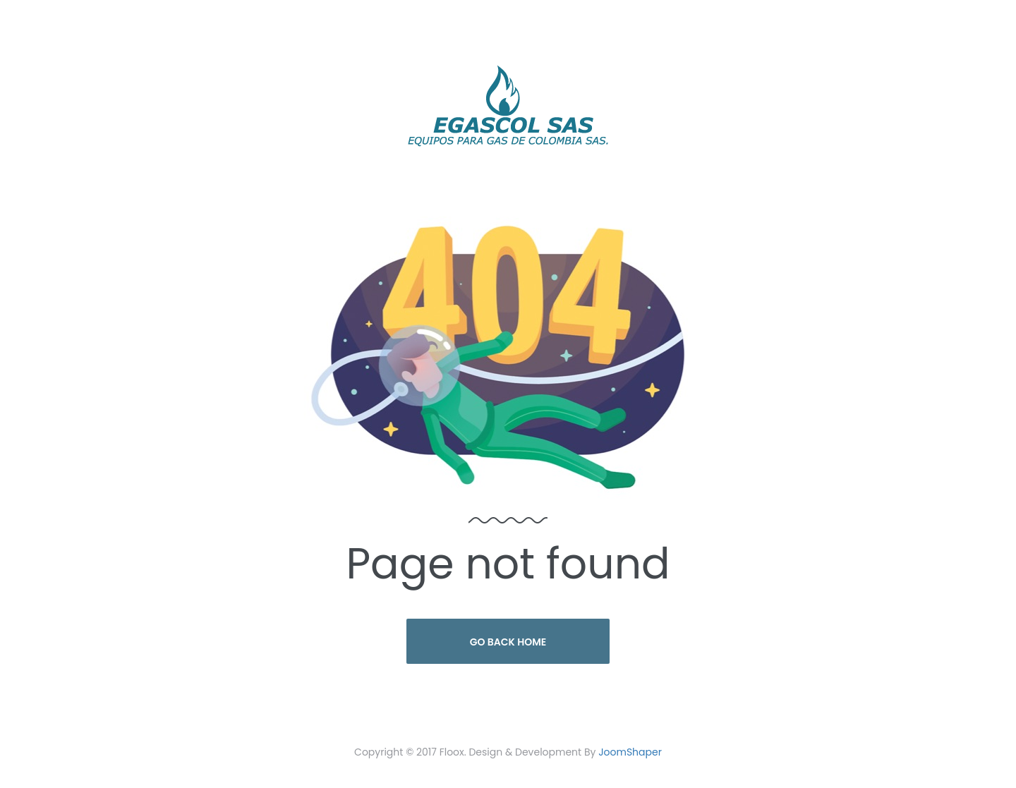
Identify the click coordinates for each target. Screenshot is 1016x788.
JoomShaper (630, 752)
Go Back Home (508, 642)
